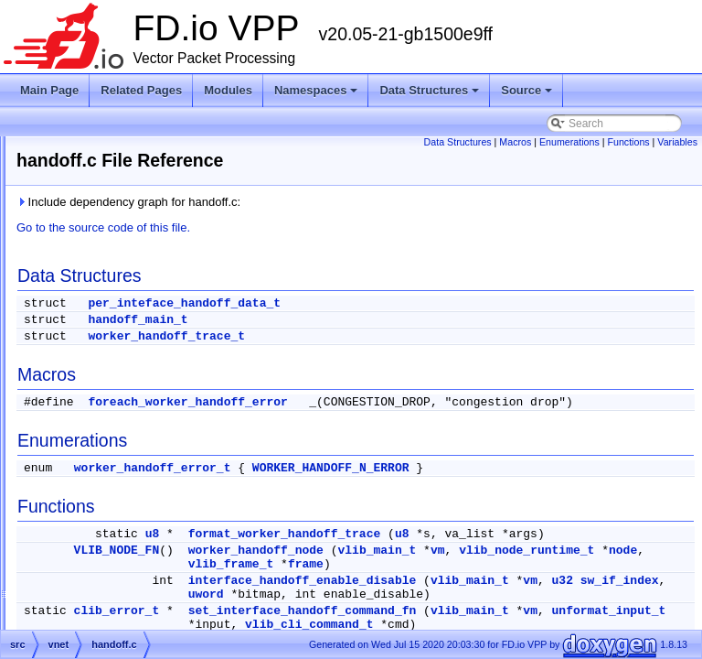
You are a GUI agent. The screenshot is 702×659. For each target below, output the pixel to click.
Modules (228, 90)
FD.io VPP (42, 148)
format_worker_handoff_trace (513, 548)
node (580, 592)
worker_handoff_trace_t (394, 336)
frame (441, 605)
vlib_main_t (605, 578)
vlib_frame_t (652, 592)
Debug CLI (57, 214)
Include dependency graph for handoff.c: (357, 202)
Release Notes (67, 192)
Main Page (49, 90)
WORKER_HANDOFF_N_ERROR (559, 482)
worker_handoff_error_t (381, 482)
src (67, 411)
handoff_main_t (366, 320)
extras (75, 390)
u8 (381, 548)
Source (528, 95)
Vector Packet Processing (93, 170)
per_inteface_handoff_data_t (412, 303)
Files (57, 368)
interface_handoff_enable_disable (531, 622)
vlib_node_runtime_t (484, 592)
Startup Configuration (82, 236)
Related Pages (141, 90)
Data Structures (430, 95)
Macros (558, 141)
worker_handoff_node (484, 578)
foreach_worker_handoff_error (416, 402)
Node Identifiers (69, 258)
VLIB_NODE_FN (345, 578)
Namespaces (317, 95)
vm (666, 578)
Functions (671, 141)
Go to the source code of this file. (332, 227)
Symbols (67, 433)
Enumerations (612, 141)
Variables (677, 152)
